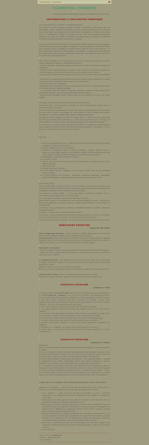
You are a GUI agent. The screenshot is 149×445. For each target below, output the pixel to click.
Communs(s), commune (51, 2)
